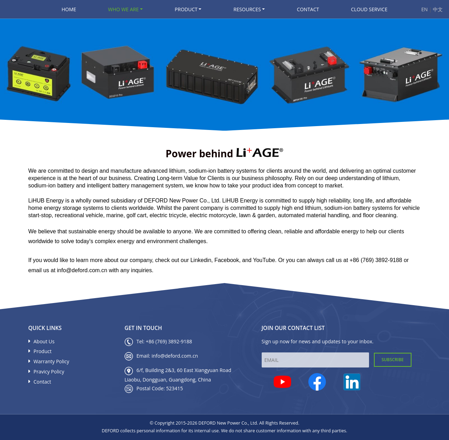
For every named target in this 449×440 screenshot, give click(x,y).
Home (69, 9)
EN (425, 9)
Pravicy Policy (46, 371)
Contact (308, 9)
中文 (438, 9)
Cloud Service (369, 9)
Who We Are (123, 9)
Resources (247, 9)
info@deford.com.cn (175, 355)
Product (186, 9)
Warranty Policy (48, 361)
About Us (41, 341)
